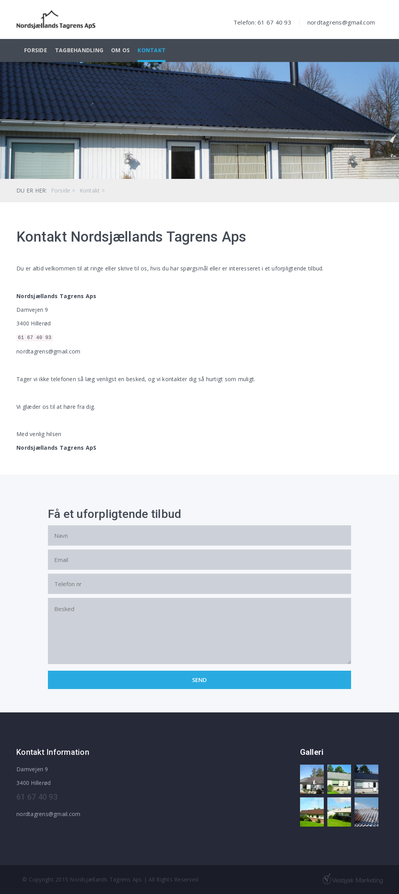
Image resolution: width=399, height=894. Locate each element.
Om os (120, 50)
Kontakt (152, 50)
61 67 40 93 (34, 338)
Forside (35, 50)
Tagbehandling (79, 50)
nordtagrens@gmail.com (341, 22)
